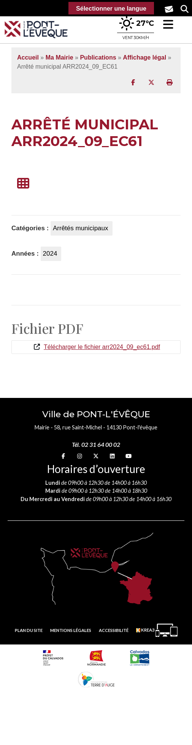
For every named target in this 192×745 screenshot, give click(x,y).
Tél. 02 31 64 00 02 (96, 444)
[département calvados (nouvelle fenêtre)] (139, 657)
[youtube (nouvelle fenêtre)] (128, 456)
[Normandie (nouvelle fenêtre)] (96, 657)
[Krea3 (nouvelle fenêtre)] (157, 630)
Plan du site (29, 630)
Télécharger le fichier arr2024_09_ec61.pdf (102, 347)
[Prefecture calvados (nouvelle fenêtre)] (53, 657)
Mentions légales (70, 630)
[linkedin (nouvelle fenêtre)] (112, 456)
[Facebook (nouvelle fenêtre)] (63, 456)
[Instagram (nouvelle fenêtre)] (79, 456)
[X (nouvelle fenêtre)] (95, 456)
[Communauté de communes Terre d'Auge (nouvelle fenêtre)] (96, 679)
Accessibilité (114, 630)
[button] (168, 24)
